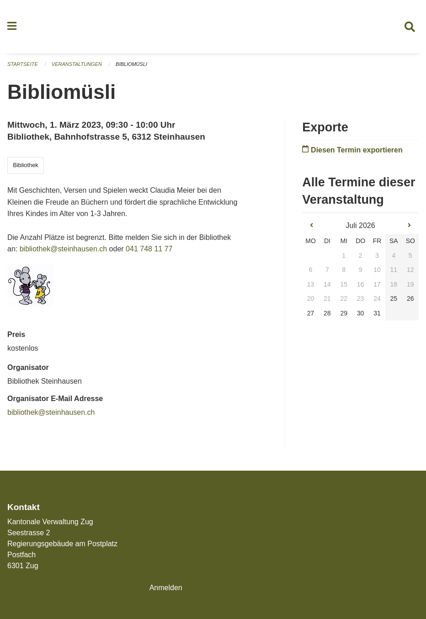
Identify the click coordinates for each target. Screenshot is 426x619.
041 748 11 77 (149, 249)
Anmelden (165, 588)
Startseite (22, 64)
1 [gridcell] (344, 255)
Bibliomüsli (131, 64)
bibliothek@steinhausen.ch (63, 249)
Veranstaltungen (77, 64)
